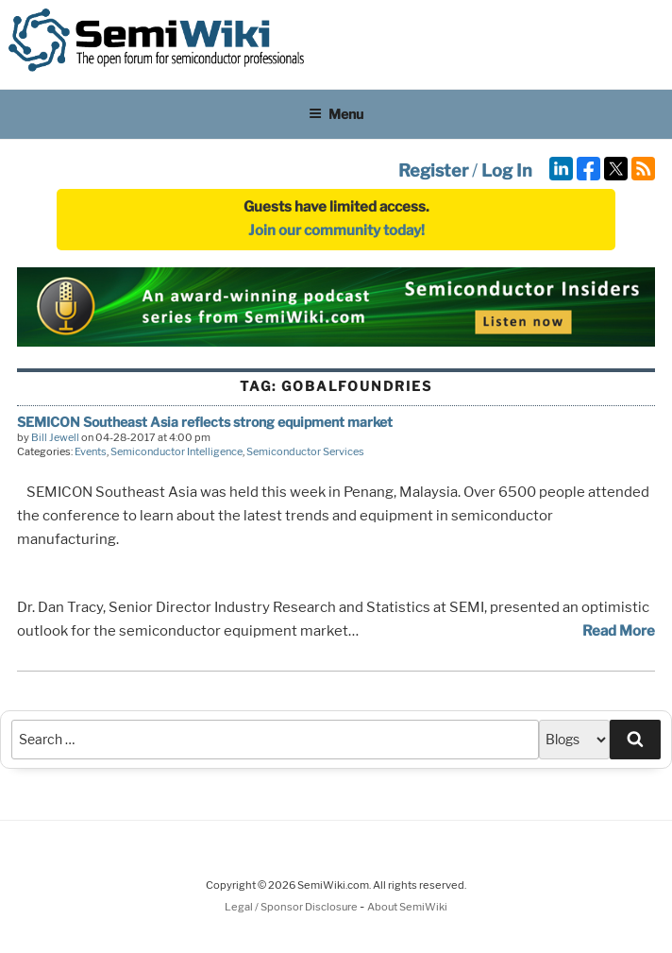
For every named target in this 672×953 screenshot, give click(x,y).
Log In (506, 170)
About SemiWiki (407, 906)
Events (91, 451)
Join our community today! (336, 230)
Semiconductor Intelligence (176, 451)
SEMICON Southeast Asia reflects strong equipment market (205, 422)
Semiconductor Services (305, 451)
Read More (618, 630)
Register (433, 170)
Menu (336, 114)
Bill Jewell (55, 437)
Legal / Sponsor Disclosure (292, 906)
